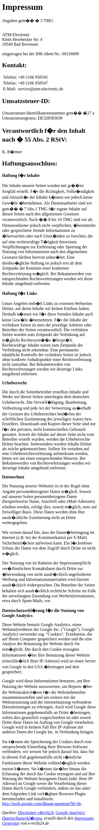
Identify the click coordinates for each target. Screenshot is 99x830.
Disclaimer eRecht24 (36, 812)
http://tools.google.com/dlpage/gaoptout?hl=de (41, 803)
